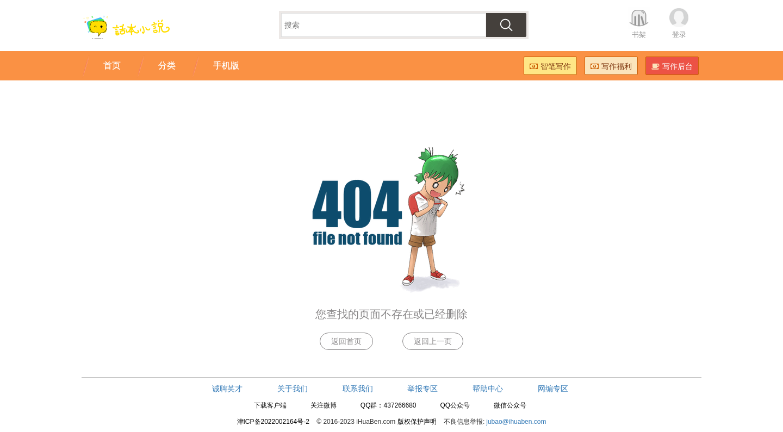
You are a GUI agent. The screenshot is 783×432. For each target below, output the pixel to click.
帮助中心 (488, 388)
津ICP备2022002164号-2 (273, 421)
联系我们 (358, 388)
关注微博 (323, 405)
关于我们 (292, 388)
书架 (639, 34)
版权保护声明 (417, 421)
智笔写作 (550, 66)
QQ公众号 (455, 405)
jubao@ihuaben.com (516, 421)
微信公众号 (510, 405)
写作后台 (672, 66)
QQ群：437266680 (389, 405)
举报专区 (422, 388)
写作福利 (611, 66)
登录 (679, 34)
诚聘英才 (227, 388)
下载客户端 (270, 405)
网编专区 (553, 388)
